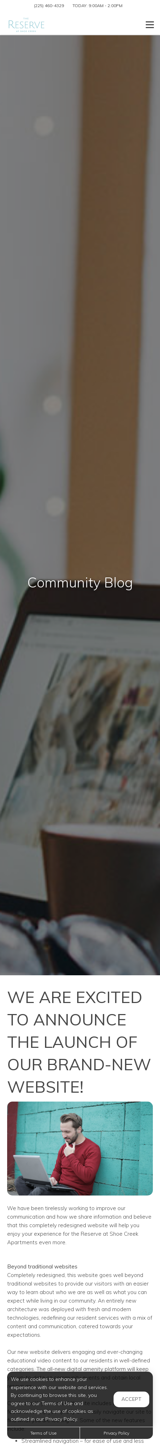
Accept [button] (131, 1399)
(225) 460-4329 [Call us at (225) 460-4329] (49, 5)
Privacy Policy (116, 1433)
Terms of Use (43, 1433)
